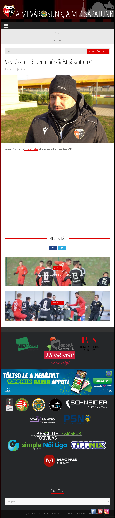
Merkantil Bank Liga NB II (98, 51)
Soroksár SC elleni (31, 149)
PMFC (29, 513)
